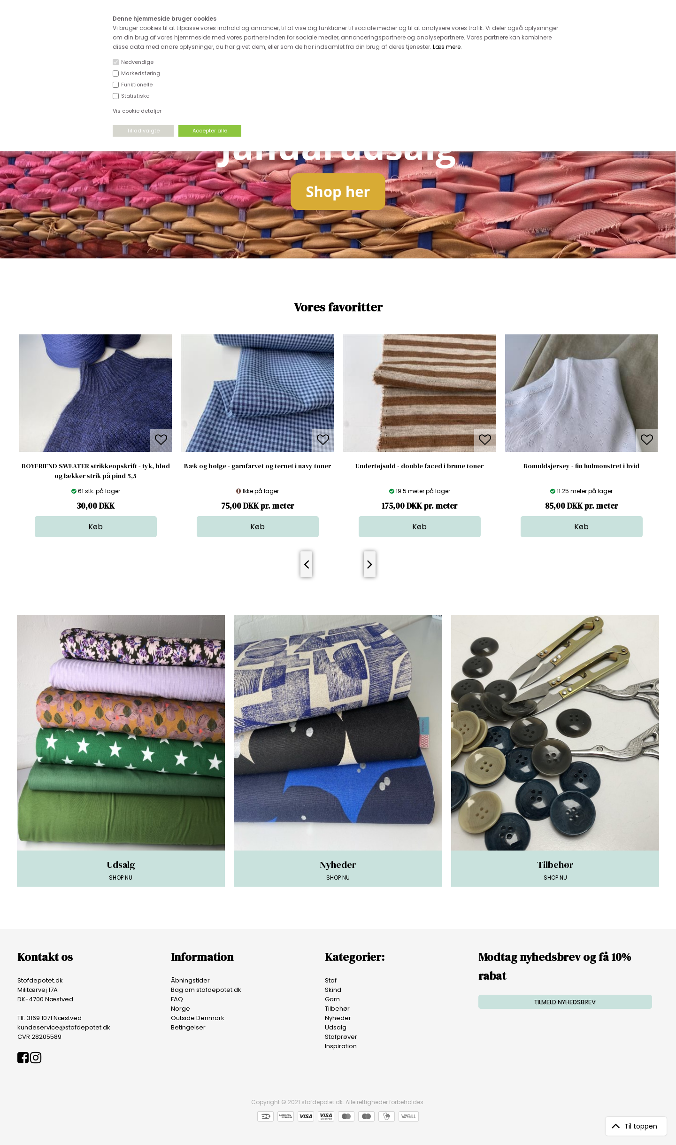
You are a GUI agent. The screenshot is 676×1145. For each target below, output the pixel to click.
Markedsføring (140, 73)
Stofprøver (341, 1036)
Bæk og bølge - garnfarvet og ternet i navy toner (257, 466)
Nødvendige (137, 62)
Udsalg (335, 1027)
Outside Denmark (197, 1017)
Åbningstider (190, 980)
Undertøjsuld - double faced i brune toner (419, 466)
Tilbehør (337, 1008)
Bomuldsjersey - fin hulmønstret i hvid (581, 466)
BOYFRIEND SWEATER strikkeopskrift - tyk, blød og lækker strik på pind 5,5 (96, 470)
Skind (333, 989)
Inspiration (341, 1046)
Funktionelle (137, 84)
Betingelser (188, 1027)
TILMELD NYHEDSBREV (565, 1002)
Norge (180, 1008)
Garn (332, 999)
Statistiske (135, 96)
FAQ (177, 999)
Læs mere (447, 47)
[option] (95, 436)
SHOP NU (121, 870)
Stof (331, 980)
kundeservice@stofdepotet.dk (63, 1027)
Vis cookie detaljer (137, 111)
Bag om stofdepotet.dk (206, 989)
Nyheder (338, 1017)
